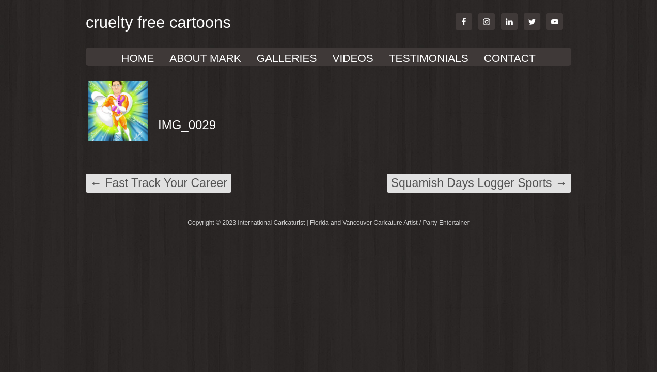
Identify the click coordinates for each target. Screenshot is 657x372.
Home (137, 58)
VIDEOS (352, 58)
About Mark (205, 58)
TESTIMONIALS (428, 58)
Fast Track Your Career (158, 183)
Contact (510, 58)
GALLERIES (287, 58)
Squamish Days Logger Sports (479, 183)
